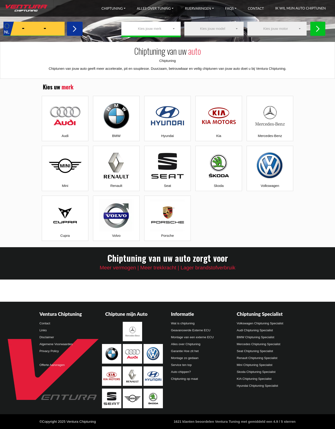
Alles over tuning (154, 8)
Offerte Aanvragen (52, 365)
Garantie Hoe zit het (185, 351)
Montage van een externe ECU (192, 337)
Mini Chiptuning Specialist (254, 365)
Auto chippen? (181, 372)
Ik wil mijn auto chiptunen (300, 8)
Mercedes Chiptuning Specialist (258, 344)
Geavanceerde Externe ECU (190, 330)
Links (43, 330)
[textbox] (151, 28)
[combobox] (151, 29)
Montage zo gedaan (184, 358)
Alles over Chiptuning (185, 344)
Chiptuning (112, 8)
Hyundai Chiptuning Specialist (257, 385)
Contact (256, 8)
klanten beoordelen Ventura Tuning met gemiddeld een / (235, 421)
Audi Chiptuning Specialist (255, 330)
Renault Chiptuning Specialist (257, 358)
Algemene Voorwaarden (56, 344)
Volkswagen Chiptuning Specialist (260, 323)
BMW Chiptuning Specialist (255, 337)
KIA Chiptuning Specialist (254, 378)
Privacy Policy (49, 351)
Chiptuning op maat (184, 378)
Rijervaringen (198, 8)
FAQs (229, 8)
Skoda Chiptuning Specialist (256, 372)
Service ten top (181, 365)
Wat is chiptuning (182, 323)
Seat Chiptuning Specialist (255, 351)
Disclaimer (46, 337)
